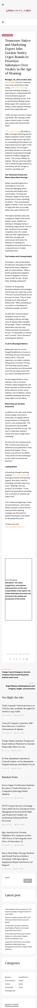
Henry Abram (26, 654)
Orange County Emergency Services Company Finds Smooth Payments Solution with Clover (16, 675)
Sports (21, 984)
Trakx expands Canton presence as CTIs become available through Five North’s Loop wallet (18, 708)
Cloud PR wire (7, 35)
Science (7, 984)
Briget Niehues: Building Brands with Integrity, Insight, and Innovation (20, 687)
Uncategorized (10, 991)
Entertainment (10, 980)
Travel (21, 987)
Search (7, 877)
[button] (3, 4)
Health (21, 980)
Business (8, 977)
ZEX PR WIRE (10, 82)
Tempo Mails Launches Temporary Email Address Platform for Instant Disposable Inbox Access (18, 744)
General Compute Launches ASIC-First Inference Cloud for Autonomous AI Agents (18, 726)
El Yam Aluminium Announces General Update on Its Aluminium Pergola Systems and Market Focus (18, 761)
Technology (9, 987)
